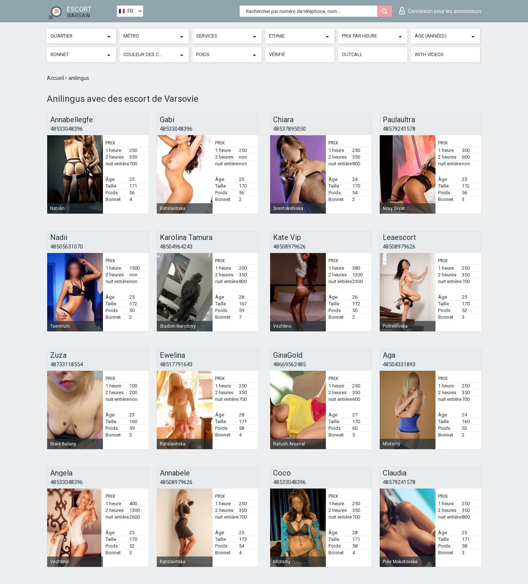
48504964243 (176, 246)
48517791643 (176, 364)
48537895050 (289, 129)
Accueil (56, 78)
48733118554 (66, 364)
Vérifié (277, 54)
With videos (429, 54)
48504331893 (399, 364)
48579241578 (399, 129)
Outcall (352, 54)
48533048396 (66, 129)
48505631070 (66, 246)
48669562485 (289, 364)
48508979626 (289, 246)
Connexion (440, 11)
